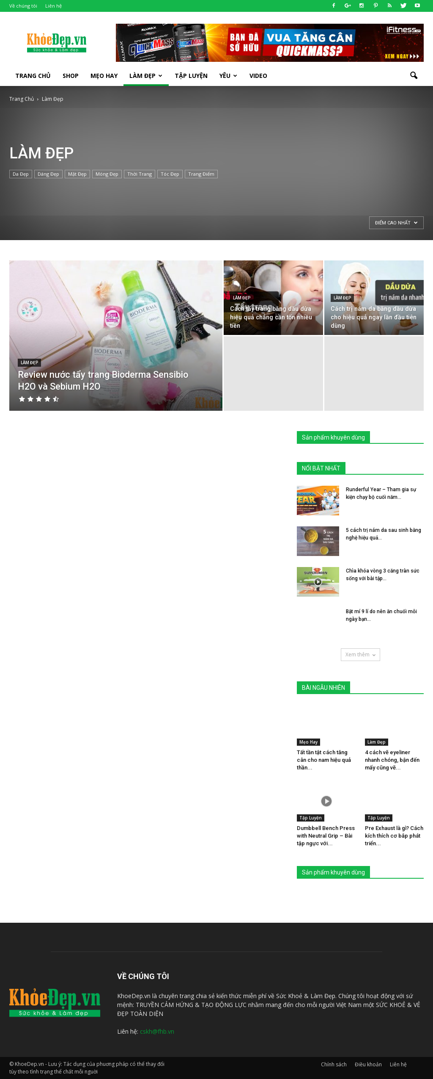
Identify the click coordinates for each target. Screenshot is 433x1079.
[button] (413, 76)
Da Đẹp (21, 174)
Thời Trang (139, 174)
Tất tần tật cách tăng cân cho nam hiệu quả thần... (324, 760)
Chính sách (334, 1064)
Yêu (228, 76)
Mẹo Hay (104, 76)
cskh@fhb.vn (157, 1031)
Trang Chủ (33, 76)
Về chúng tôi (23, 6)
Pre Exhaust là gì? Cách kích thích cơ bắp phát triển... (394, 836)
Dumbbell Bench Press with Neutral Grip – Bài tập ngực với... (326, 836)
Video (258, 76)
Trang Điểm (201, 174)
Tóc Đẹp (170, 174)
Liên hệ (53, 6)
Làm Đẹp (145, 76)
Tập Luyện (310, 818)
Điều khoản (368, 1064)
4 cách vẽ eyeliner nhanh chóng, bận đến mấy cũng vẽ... (392, 760)
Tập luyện (191, 76)
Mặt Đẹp (77, 174)
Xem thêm (360, 654)
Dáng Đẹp (48, 174)
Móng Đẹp (107, 174)
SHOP (71, 76)
